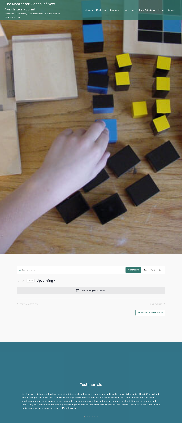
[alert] (91, 290)
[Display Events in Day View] (160, 270)
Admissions (130, 10)
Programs (114, 10)
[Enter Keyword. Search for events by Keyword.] (71, 270)
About (88, 10)
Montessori (101, 10)
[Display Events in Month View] (153, 270)
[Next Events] (23, 280)
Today (31, 280)
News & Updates (147, 10)
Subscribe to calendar (149, 313)
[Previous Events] (18, 280)
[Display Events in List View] (145, 270)
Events (161, 10)
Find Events (133, 270)
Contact (171, 10)
